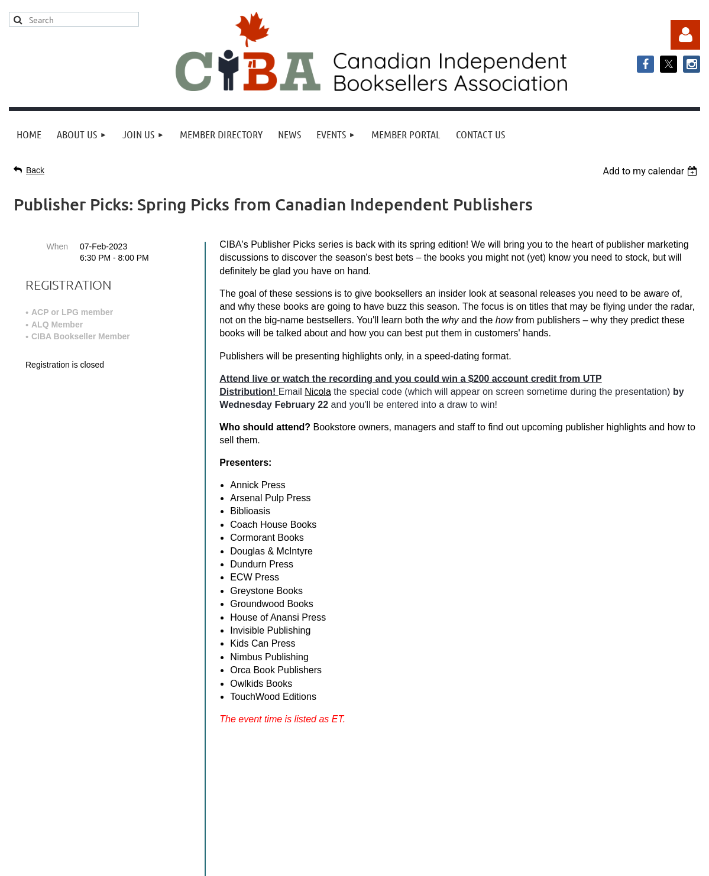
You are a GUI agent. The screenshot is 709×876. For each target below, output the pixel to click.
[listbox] (651, 171)
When (57, 246)
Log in (685, 35)
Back (35, 170)
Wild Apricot (580, 861)
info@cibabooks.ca (354, 766)
